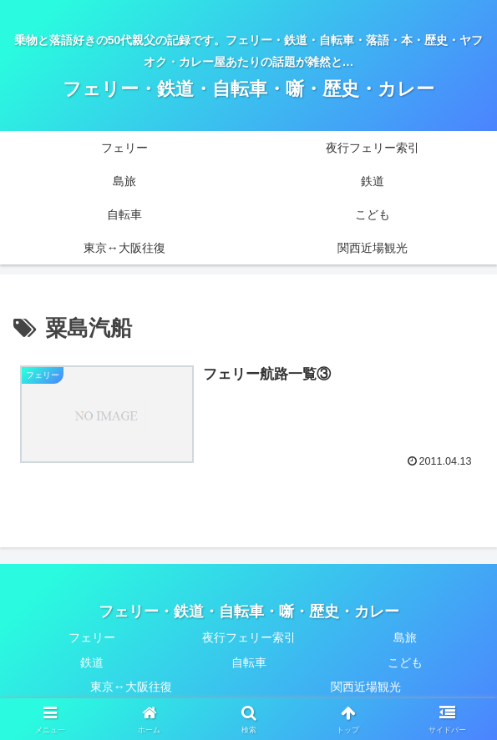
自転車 (248, 662)
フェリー (91, 637)
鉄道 (92, 662)
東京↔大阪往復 (131, 686)
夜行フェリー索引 (249, 637)
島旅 (405, 637)
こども (405, 662)
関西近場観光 (366, 686)
